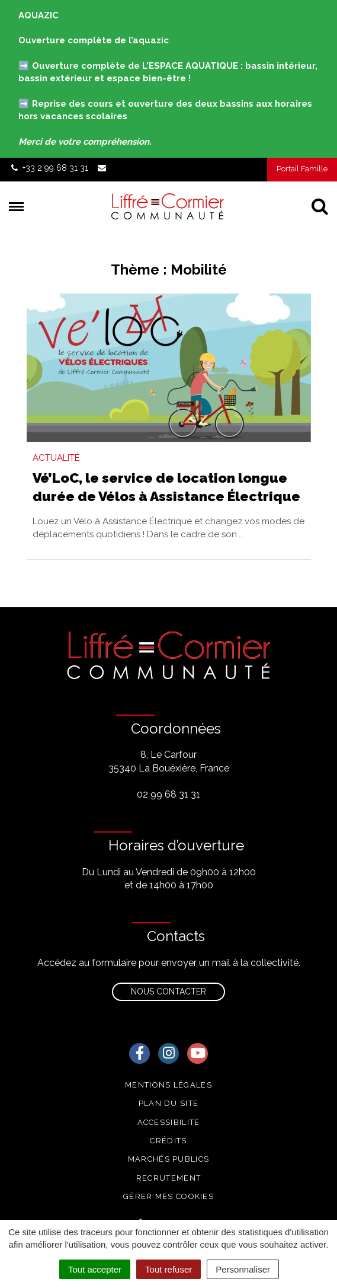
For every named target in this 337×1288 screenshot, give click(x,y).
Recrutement (168, 1178)
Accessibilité (168, 1122)
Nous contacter (168, 991)
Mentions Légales (168, 1084)
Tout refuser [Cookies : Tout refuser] (168, 1269)
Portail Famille (302, 168)
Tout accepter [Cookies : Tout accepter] (94, 1269)
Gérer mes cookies (168, 1196)
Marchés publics (169, 1159)
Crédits (168, 1140)
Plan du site (169, 1103)
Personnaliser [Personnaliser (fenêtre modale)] (243, 1269)
